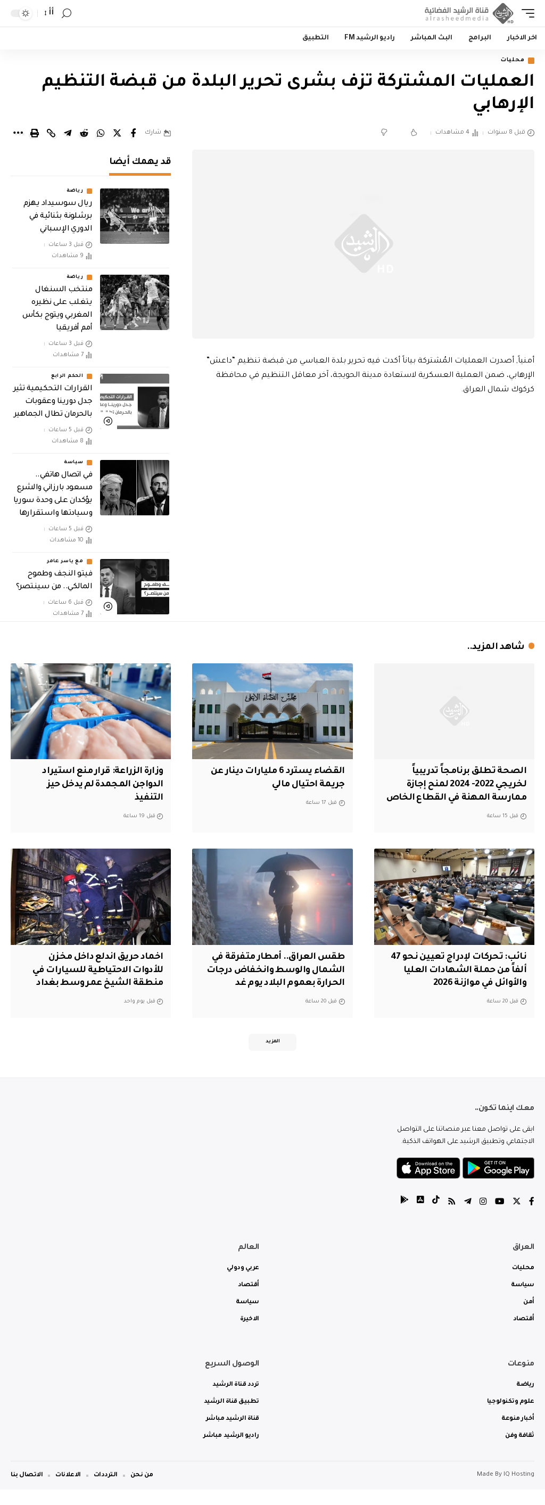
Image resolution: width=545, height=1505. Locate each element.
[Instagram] (483, 1218)
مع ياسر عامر (65, 562)
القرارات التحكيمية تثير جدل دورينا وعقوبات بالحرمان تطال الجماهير (53, 402)
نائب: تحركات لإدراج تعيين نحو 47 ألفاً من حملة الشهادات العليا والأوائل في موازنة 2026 (456, 984)
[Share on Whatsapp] (100, 133)
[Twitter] (517, 1218)
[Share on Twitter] (117, 133)
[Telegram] (468, 1218)
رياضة (75, 191)
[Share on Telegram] (67, 133)
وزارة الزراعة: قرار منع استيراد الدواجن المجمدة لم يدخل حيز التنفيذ (100, 786)
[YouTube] (500, 1218)
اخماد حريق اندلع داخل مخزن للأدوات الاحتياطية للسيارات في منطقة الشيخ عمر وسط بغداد (95, 984)
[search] (66, 13)
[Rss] (452, 1218)
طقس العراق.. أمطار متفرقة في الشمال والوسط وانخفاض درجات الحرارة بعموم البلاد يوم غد (272, 984)
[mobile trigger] (525, 13)
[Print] (34, 133)
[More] (18, 133)
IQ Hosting (518, 1490)
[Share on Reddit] (84, 133)
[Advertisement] (363, 488)
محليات (511, 60)
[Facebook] (531, 1218)
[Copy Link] (51, 133)
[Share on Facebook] (133, 133)
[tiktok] (436, 1218)
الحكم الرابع (67, 377)
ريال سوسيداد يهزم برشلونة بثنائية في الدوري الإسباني (57, 217)
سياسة (74, 463)
